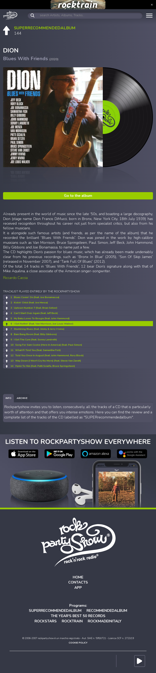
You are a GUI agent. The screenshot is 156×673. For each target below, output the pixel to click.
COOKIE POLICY (78, 642)
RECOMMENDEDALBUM (107, 610)
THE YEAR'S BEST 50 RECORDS (78, 615)
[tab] (8, 398)
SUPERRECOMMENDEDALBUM (55, 610)
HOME (78, 577)
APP (78, 587)
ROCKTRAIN (72, 621)
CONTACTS (78, 582)
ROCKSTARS (46, 621)
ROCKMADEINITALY (104, 621)
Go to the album (78, 195)
